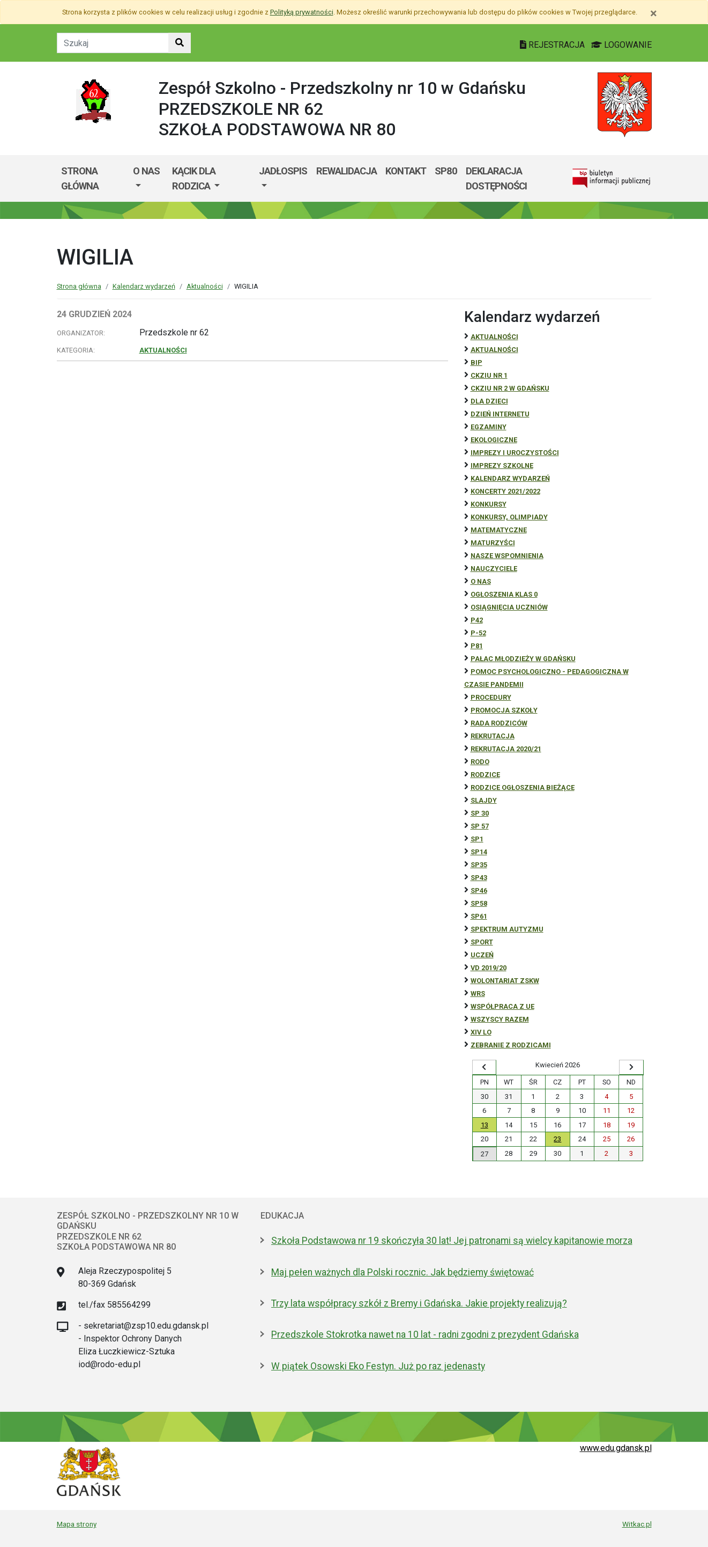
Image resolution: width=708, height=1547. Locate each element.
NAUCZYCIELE (494, 568)
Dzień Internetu (500, 414)
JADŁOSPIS (283, 171)
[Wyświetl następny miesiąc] (631, 1067)
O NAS (481, 581)
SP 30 (480, 813)
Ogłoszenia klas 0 (504, 594)
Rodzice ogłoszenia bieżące (523, 787)
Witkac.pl (637, 1524)
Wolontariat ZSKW (505, 981)
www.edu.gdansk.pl (616, 1448)
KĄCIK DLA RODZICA (193, 178)
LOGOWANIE (621, 45)
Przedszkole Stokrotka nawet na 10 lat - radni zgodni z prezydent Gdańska (425, 1334)
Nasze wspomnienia (507, 556)
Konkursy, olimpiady (509, 517)
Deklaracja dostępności (496, 178)
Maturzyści (493, 543)
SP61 (479, 916)
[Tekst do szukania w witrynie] (113, 43)
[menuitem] (148, 178)
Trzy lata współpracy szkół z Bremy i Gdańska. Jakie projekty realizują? (419, 1303)
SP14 (479, 852)
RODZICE (485, 775)
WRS (478, 993)
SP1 (477, 839)
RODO (480, 762)
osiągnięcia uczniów (509, 607)
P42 (477, 620)
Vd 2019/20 (488, 968)
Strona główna (80, 178)
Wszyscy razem (500, 1019)
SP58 (479, 903)
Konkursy (488, 504)
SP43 (479, 878)
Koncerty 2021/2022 (505, 491)
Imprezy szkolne (502, 465)
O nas (146, 171)
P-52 (478, 633)
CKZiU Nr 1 (489, 375)
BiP (476, 362)
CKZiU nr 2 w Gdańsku (510, 388)
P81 (477, 646)
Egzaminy (488, 427)
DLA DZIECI (489, 401)
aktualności (494, 350)
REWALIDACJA (346, 171)
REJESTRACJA (553, 45)
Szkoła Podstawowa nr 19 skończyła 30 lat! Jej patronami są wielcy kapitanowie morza (451, 1240)
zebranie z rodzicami (511, 1045)
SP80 (446, 171)
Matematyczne (499, 530)
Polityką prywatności (301, 12)
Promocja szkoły (504, 710)
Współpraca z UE (502, 1006)
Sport (482, 942)
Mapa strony (76, 1524)
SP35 (479, 865)
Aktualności (205, 286)
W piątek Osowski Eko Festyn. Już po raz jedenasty (378, 1366)
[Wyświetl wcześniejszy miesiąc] (484, 1067)
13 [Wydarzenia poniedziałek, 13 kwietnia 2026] (484, 1125)
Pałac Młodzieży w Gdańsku (523, 659)
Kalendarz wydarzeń (144, 286)
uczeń (482, 955)
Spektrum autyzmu (507, 929)
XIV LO (481, 1032)
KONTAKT (405, 171)
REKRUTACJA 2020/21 (506, 749)
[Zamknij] (653, 13)
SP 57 (480, 826)
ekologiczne (494, 440)
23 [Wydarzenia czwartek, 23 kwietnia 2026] (557, 1139)
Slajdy (484, 800)
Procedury (491, 697)
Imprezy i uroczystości (515, 453)
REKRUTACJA (493, 736)
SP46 (479, 890)
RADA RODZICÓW (499, 723)
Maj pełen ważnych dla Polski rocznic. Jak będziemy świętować (402, 1272)
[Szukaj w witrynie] (179, 43)
